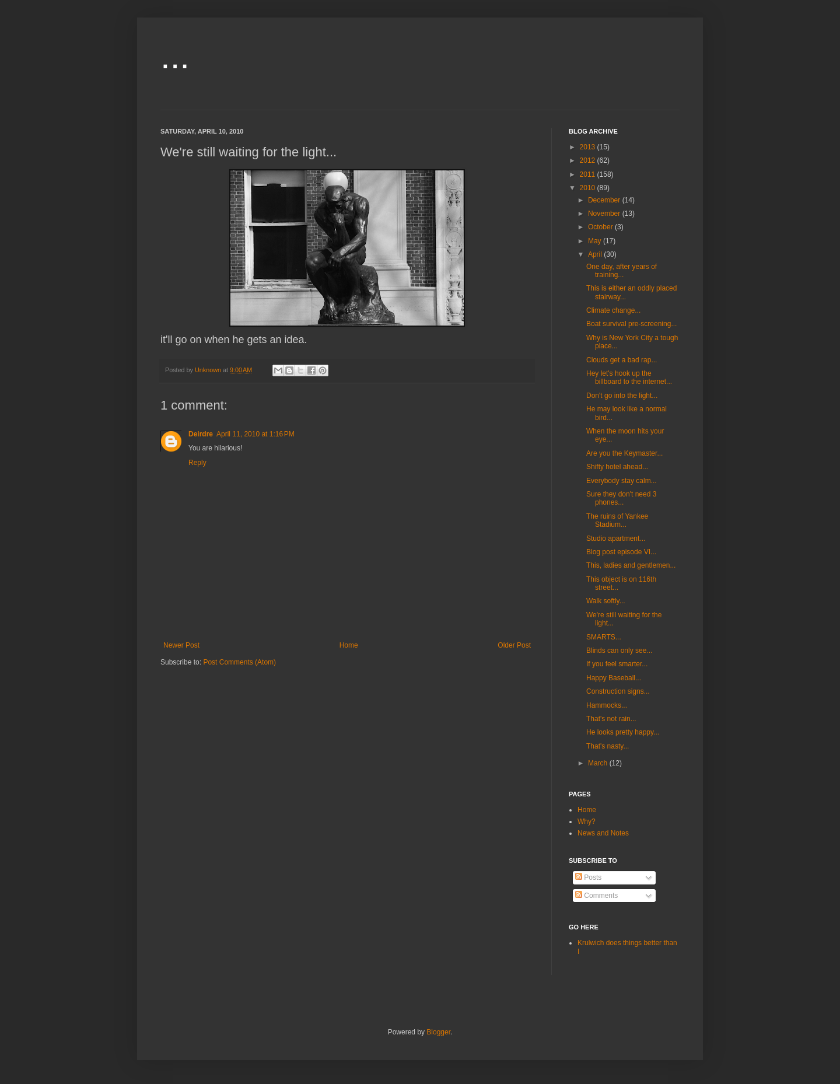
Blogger (438, 1032)
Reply (197, 463)
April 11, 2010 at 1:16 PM (255, 434)
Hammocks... (606, 705)
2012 (588, 160)
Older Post (514, 645)
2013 (588, 147)
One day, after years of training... (621, 271)
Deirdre (200, 434)
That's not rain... (611, 719)
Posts (588, 877)
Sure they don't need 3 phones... (621, 498)
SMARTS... (603, 637)
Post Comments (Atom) (239, 662)
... (175, 56)
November (605, 213)
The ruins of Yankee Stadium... (617, 520)
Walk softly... (605, 601)
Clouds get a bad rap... (621, 360)
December (605, 200)
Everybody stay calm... (621, 481)
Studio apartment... (615, 538)
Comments (596, 895)
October (601, 227)
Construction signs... (618, 691)
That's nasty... (607, 746)
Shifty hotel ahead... (617, 467)
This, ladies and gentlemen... (631, 565)
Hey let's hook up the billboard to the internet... (629, 377)
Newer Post (181, 645)
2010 (588, 188)
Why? (587, 821)
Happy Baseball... (613, 678)
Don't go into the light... (621, 395)
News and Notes (603, 833)
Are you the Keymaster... (624, 453)
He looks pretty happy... (622, 732)
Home (349, 645)
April (596, 254)
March (599, 763)
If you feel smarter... (617, 664)
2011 (588, 174)
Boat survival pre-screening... (631, 324)
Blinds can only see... (619, 650)
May (595, 241)
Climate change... (613, 310)
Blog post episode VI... (621, 552)
